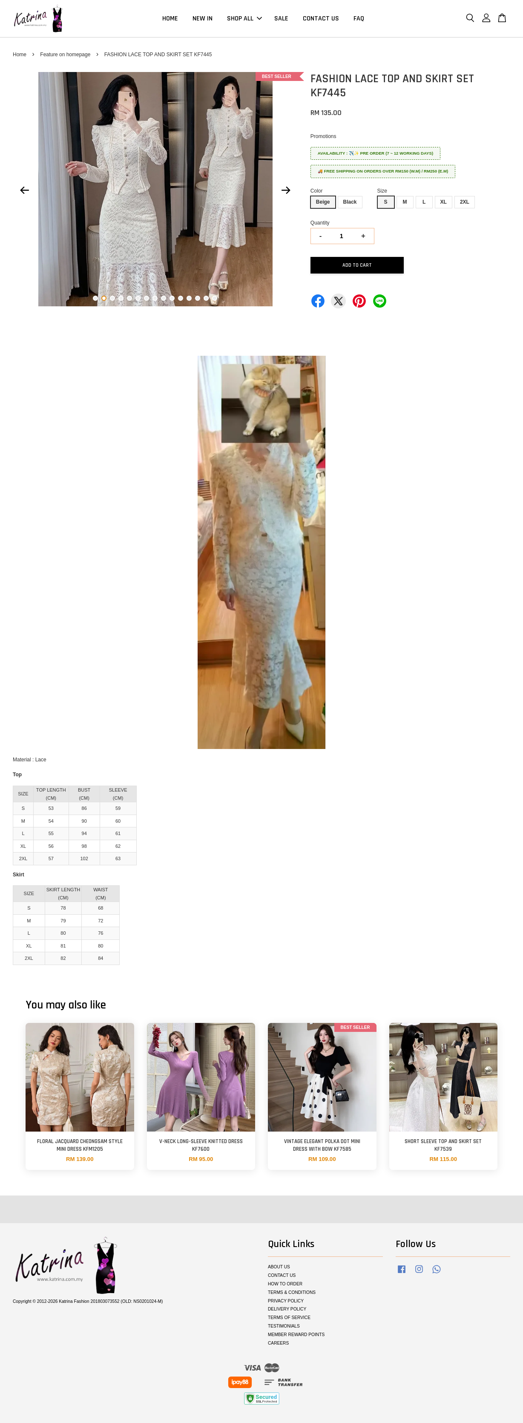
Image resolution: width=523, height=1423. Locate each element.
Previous (24, 190)
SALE (281, 18)
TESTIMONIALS (284, 1326)
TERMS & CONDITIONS (292, 1292)
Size (382, 191)
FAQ (358, 18)
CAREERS (278, 1343)
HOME (170, 18)
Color (316, 191)
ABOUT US (279, 1267)
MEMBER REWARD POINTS (296, 1334)
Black (350, 202)
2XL (464, 202)
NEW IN (203, 18)
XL (443, 202)
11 (180, 298)
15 (214, 298)
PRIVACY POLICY (286, 1301)
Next (286, 190)
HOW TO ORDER (285, 1284)
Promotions (323, 136)
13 (197, 298)
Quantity (320, 223)
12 (189, 298)
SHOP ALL (244, 18)
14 (206, 298)
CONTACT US (321, 18)
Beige (323, 202)
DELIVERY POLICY (287, 1309)
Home (19, 55)
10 (172, 298)
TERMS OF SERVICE (289, 1317)
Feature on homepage (65, 55)
